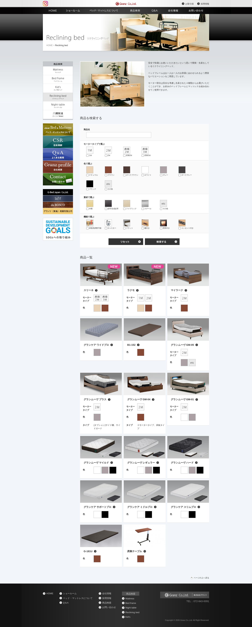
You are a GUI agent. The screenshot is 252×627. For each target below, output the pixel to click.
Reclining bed (132, 612)
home (49, 45)
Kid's (127, 617)
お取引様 (189, 4)
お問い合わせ (109, 607)
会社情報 (106, 593)
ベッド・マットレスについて (78, 598)
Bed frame (130, 603)
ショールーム (70, 593)
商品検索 (106, 602)
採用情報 (205, 4)
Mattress (129, 598)
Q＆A (66, 602)
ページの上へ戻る (201, 578)
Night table (130, 607)
